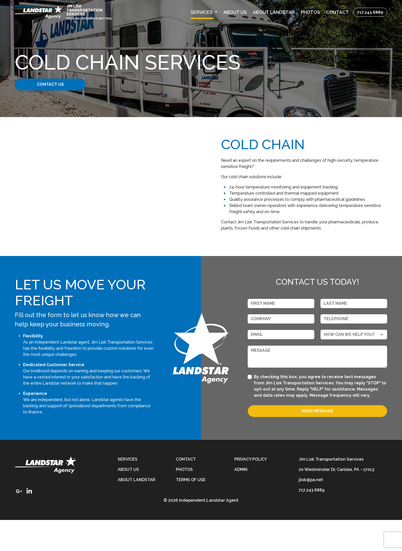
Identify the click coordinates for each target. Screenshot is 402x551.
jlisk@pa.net (311, 510)
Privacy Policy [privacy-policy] (250, 490)
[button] (204, 12)
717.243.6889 (370, 12)
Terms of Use (191, 510)
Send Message (317, 442)
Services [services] (127, 490)
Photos (184, 500)
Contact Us (54, 84)
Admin (240, 500)
